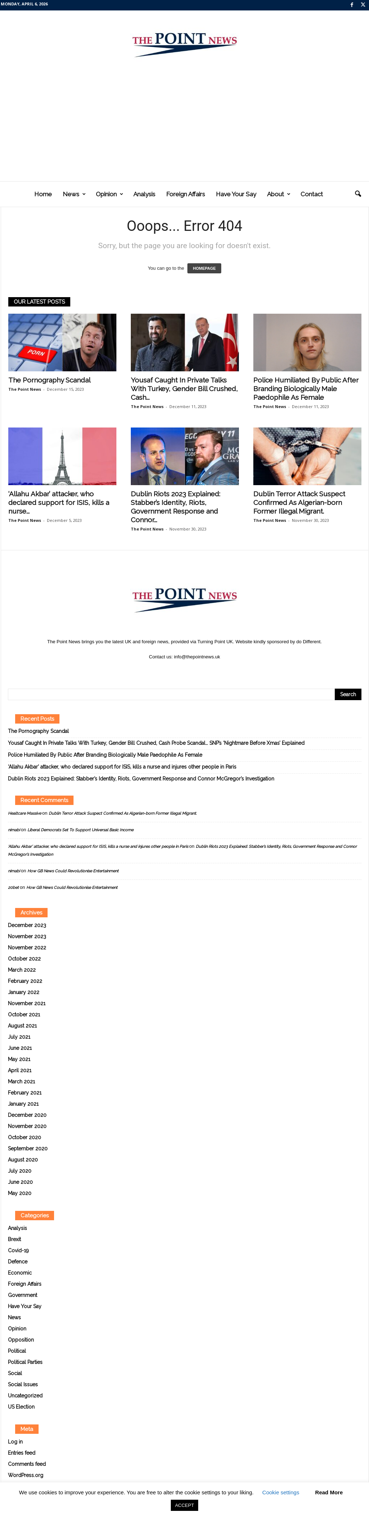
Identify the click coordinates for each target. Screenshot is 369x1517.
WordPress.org (25, 1475)
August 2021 (22, 1026)
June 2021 (20, 1048)
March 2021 (21, 1081)
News (74, 194)
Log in (15, 1442)
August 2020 (23, 1160)
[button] (358, 194)
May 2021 (19, 1059)
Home (43, 194)
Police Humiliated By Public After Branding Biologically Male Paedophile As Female (306, 388)
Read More (329, 1492)
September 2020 (28, 1148)
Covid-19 (18, 1250)
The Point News (24, 389)
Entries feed (21, 1453)
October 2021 (24, 1014)
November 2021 (26, 1003)
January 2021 (23, 1104)
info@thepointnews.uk (197, 656)
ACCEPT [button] (184, 1505)
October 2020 (24, 1137)
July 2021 (19, 1037)
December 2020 (27, 1115)
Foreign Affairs (185, 194)
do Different (308, 641)
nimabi (14, 830)
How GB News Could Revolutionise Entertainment (73, 871)
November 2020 (27, 1126)
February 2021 (24, 1093)
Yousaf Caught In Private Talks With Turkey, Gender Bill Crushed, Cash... (184, 388)
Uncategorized (25, 1396)
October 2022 (24, 959)
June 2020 (20, 1182)
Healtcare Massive (24, 813)
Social (15, 1373)
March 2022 (22, 970)
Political (17, 1351)
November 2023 (27, 936)
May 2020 (19, 1193)
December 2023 (27, 925)
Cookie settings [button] (280, 1492)
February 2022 (25, 981)
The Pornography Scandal (49, 380)
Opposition (21, 1340)
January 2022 (23, 992)
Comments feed (27, 1464)
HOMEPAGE (204, 268)
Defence (17, 1262)
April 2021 (19, 1070)
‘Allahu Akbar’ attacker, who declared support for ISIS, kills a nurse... (58, 502)
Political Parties (25, 1362)
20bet (13, 887)
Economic (20, 1273)
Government (22, 1295)
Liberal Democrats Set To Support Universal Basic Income (80, 830)
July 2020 (19, 1171)
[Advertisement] (184, 127)
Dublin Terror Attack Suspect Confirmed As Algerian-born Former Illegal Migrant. (299, 502)
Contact (312, 194)
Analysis (144, 194)
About (278, 194)
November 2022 (27, 947)
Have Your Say (236, 194)
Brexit (14, 1239)
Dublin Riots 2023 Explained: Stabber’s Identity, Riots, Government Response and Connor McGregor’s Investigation (141, 779)
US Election (21, 1407)
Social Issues (23, 1384)
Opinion (109, 194)
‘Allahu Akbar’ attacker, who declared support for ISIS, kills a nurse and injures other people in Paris (122, 767)
